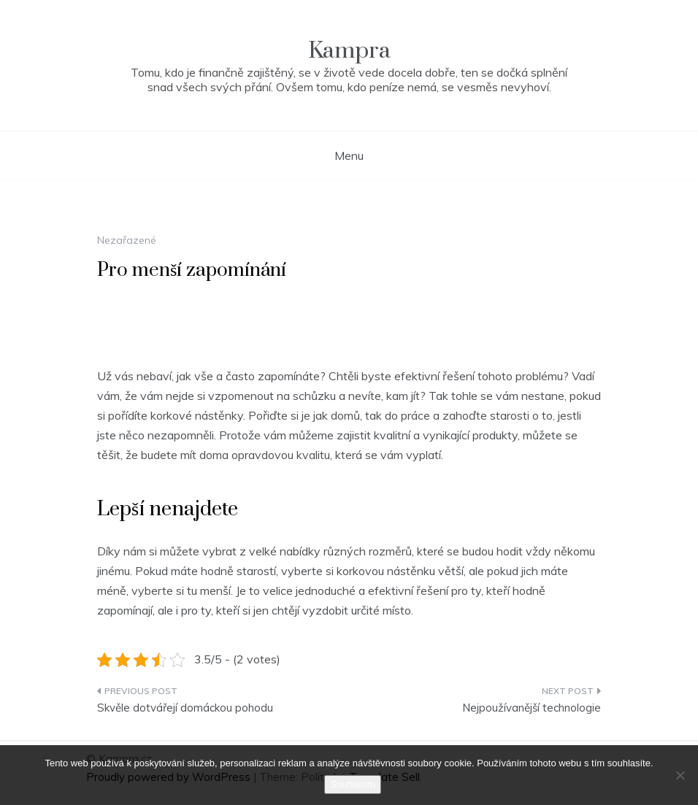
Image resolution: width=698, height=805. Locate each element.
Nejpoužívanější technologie (531, 708)
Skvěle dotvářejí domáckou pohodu (185, 708)
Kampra (349, 50)
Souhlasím (352, 784)
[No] (679, 775)
